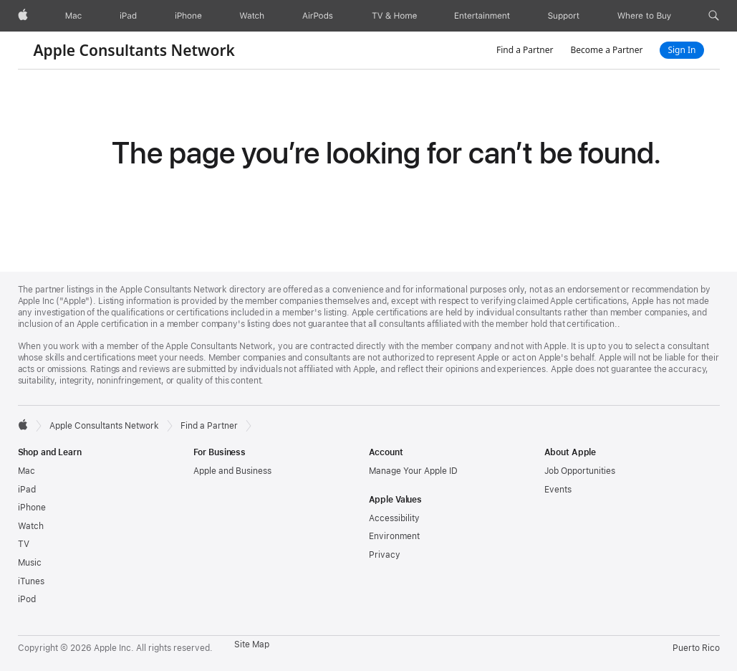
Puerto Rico (696, 648)
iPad (27, 490)
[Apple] (23, 16)
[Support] (563, 16)
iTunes (31, 581)
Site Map (251, 644)
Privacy (384, 555)
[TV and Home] (394, 16)
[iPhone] (188, 16)
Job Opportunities (579, 471)
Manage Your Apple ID (413, 471)
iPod (27, 599)
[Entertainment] (482, 16)
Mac (26, 471)
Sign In (681, 50)
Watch (31, 526)
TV (23, 544)
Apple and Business (232, 471)
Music (30, 563)
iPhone (32, 508)
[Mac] (73, 16)
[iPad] (128, 16)
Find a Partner (525, 50)
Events (558, 490)
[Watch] (251, 16)
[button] (714, 16)
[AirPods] (318, 16)
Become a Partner (606, 50)
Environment (394, 536)
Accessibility (394, 518)
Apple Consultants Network (134, 50)
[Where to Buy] (644, 16)
